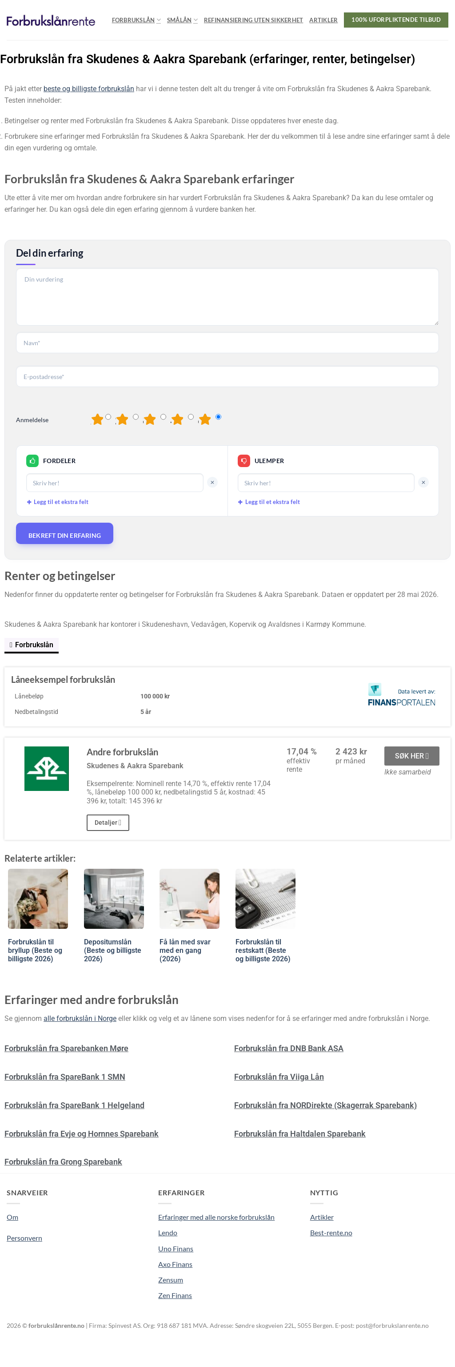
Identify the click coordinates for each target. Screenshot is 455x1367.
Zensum (170, 1279)
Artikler (323, 20)
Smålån (182, 20)
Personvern (24, 1238)
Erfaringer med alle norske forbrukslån (216, 1217)
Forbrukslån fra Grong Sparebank (63, 1161)
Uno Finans (175, 1248)
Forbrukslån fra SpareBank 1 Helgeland (74, 1105)
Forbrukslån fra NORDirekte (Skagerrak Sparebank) (325, 1105)
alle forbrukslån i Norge (80, 1018)
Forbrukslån (136, 20)
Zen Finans (175, 1295)
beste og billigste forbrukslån (89, 89)
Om (12, 1217)
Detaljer (108, 823)
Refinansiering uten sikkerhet (253, 20)
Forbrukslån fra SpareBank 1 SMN (64, 1076)
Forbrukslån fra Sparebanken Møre (66, 1048)
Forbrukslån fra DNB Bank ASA (288, 1048)
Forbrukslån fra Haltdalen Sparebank (300, 1133)
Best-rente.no (331, 1232)
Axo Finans (175, 1264)
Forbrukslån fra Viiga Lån (279, 1076)
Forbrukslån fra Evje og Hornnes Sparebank (81, 1133)
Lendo (167, 1232)
